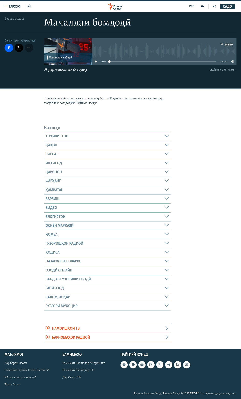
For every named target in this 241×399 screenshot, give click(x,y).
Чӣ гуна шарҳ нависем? (20, 377)
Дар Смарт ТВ (72, 377)
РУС (191, 6)
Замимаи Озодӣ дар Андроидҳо (84, 363)
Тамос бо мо (12, 384)
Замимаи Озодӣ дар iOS (79, 370)
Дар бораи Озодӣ (16, 363)
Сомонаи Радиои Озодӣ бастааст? (27, 370)
